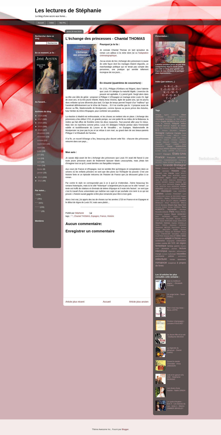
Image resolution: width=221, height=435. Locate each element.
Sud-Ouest (176, 227)
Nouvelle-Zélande (161, 212)
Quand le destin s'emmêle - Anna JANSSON (174, 363)
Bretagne (159, 133)
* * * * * (38, 211)
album (184, 238)
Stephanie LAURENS (178, 225)
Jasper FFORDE (179, 178)
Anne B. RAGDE (162, 123)
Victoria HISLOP (170, 236)
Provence (158, 214)
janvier (40, 173)
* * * (36, 203)
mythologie (172, 254)
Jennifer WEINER (161, 182)
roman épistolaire (178, 259)
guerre (177, 246)
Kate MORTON (160, 186)
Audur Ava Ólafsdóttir (162, 128)
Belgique (183, 130)
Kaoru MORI (180, 184)
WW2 (184, 236)
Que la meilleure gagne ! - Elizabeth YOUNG (174, 283)
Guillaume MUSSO (168, 168)
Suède (175, 229)
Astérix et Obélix (178, 126)
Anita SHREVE (181, 121)
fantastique (160, 246)
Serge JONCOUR (179, 221)
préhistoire (182, 256)
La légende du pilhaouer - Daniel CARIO (174, 350)
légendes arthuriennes (177, 251)
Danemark (158, 144)
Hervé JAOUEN (162, 171)
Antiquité (175, 123)
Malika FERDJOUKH (173, 198)
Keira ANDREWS (173, 186)
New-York (182, 205)
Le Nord (183, 189)
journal (174, 248)
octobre (40, 140)
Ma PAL (63, 23)
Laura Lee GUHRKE (171, 189)
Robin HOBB (179, 216)
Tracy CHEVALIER (162, 234)
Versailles (175, 234)
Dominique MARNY (162, 148)
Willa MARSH (160, 238)
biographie (171, 241)
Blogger (125, 429)
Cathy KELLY (173, 135)
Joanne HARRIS (175, 182)
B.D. (157, 130)
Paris (171, 211)
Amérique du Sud (172, 119)
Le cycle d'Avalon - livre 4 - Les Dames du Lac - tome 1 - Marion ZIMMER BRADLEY (176, 405)
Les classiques (163, 191)
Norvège (183, 209)
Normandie (172, 209)
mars (39, 165)
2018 (40, 116)
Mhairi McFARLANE (172, 203)
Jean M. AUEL (161, 180)
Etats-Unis (179, 153)
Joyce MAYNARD (168, 184)
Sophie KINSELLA (179, 223)
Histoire (110, 216)
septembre (41, 144)
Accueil (41, 23)
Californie (169, 133)
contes (158, 243)
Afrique (158, 115)
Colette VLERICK (179, 142)
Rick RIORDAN (162, 216)
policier (171, 256)
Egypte (179, 148)
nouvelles (181, 253)
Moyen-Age (172, 205)
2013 (40, 177)
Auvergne (182, 128)
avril (39, 162)
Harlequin (181, 168)
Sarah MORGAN (166, 221)
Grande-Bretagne (174, 165)
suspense (172, 263)
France (103, 216)
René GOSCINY (178, 214)
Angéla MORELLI (168, 121)
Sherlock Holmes (162, 223)
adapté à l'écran (173, 238)
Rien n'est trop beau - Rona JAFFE (176, 309)
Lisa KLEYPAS (180, 191)
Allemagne (159, 119)
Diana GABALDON (176, 146)
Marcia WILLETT (166, 200)
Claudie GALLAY (162, 142)
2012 (40, 181)
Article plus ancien (138, 301)
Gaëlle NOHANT (168, 162)
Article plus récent (75, 301)
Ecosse (173, 149)
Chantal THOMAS (82, 216)
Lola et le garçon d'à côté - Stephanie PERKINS (175, 377)
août (39, 148)
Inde (165, 173)
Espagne (95, 216)
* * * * (37, 207)
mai (39, 158)
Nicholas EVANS (161, 207)
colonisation (181, 241)
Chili (178, 138)
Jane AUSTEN (174, 175)
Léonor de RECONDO (173, 196)
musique (164, 254)
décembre (41, 133)
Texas (184, 232)
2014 (40, 130)
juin (39, 155)
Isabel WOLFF (180, 173)
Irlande (171, 173)
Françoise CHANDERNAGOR (166, 160)
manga (158, 254)
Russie (177, 218)
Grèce (157, 168)
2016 (40, 123)
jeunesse (165, 248)
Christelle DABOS (162, 140)
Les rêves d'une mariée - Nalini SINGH (176, 389)
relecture (161, 259)
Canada (177, 133)
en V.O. (172, 243)
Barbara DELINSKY (169, 130)
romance (161, 262)
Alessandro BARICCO (177, 117)
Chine (184, 138)
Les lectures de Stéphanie (68, 10)
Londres (159, 193)
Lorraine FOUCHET (173, 194)
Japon (168, 178)
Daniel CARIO (172, 144)
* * (72, 216)
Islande (158, 175)
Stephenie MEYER (162, 227)
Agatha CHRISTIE (171, 115)
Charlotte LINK (170, 138)
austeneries (160, 241)
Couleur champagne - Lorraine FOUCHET (176, 322)
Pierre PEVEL (180, 212)
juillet (39, 151)
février (40, 169)
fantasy (170, 246)
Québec (167, 214)
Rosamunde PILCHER (164, 218)
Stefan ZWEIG (161, 225)
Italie (164, 175)
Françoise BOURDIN (176, 157)
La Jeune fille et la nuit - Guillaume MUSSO (176, 336)
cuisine (164, 243)
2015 (40, 126)
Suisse (183, 227)
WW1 (178, 236)
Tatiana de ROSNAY (173, 232)
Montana (164, 205)
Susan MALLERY (162, 229)
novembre (41, 137)
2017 (40, 119)
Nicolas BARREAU (174, 207)
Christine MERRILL (178, 140)
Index (51, 23)
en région (181, 243)
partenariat (159, 256)
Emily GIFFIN (168, 151)
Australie (174, 128)
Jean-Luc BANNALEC (177, 180)
